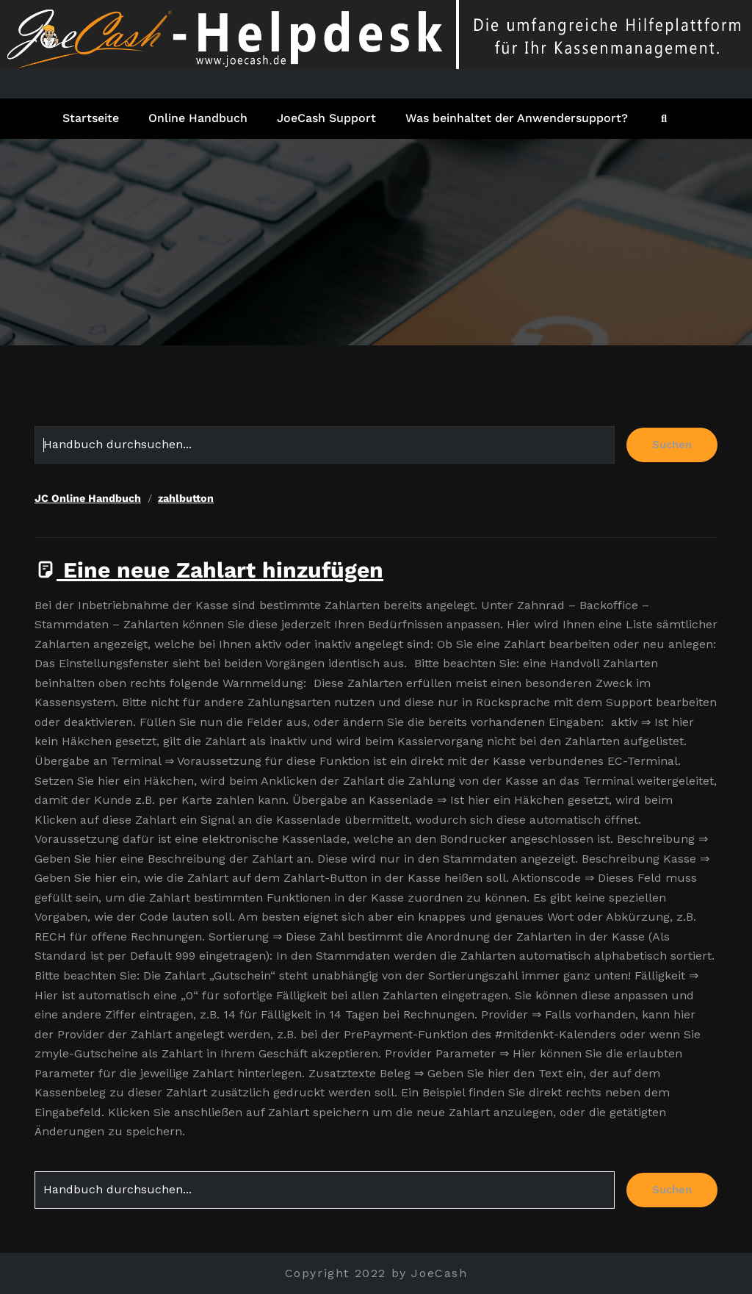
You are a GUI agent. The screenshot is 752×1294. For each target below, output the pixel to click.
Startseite (90, 118)
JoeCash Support (326, 118)
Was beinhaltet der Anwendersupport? (516, 118)
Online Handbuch (197, 118)
